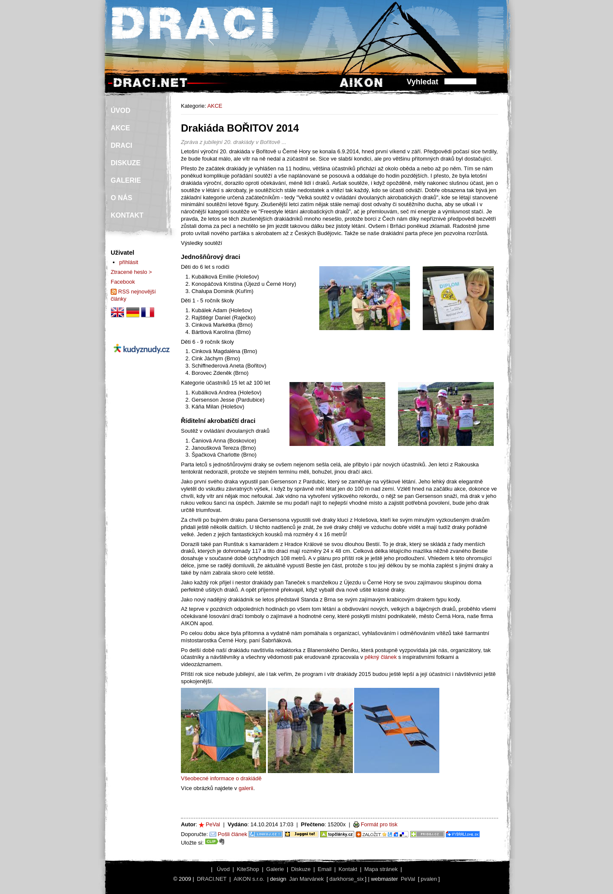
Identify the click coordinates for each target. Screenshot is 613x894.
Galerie (275, 869)
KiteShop (248, 869)
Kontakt (347, 869)
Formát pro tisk (379, 824)
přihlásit (128, 262)
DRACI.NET (211, 879)
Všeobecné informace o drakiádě (221, 778)
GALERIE (126, 180)
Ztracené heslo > (131, 272)
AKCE (214, 106)
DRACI (121, 145)
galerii (245, 788)
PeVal (213, 824)
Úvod (223, 869)
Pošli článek (232, 834)
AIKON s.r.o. (249, 879)
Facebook (123, 282)
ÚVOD (120, 110)
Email (324, 869)
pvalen (429, 879)
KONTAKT (127, 215)
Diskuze (301, 869)
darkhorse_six (346, 879)
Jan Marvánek (306, 879)
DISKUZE (125, 163)
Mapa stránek (381, 869)
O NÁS (121, 197)
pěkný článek (380, 657)
